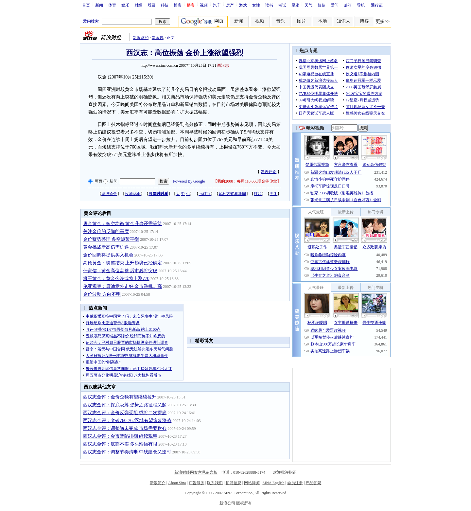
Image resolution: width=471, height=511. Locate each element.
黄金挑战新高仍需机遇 (106, 247)
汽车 (217, 5)
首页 (86, 5)
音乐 (280, 21)
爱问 (335, 5)
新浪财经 (140, 37)
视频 (204, 5)
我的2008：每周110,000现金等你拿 (247, 181)
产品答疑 (313, 483)
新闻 (99, 5)
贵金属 (158, 37)
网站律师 (252, 483)
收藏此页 (133, 193)
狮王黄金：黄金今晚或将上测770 (116, 278)
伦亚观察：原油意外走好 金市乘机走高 (122, 286)
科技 (164, 5)
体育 (112, 5)
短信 (321, 5)
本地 (322, 21)
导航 (361, 5)
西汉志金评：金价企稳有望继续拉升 (119, 397)
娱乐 (125, 5)
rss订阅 (205, 193)
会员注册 (295, 483)
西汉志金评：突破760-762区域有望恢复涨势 (127, 420)
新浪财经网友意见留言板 (196, 472)
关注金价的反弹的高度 (106, 231)
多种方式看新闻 (232, 193)
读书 (269, 5)
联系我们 (215, 483)
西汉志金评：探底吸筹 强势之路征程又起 (125, 404)
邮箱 (348, 5)
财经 (138, 5)
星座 (295, 5)
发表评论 (268, 171)
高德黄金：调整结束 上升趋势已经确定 (122, 262)
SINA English (273, 483)
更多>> (382, 21)
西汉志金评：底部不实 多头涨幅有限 (120, 444)
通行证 (377, 5)
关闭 (273, 193)
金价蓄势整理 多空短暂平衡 (111, 239)
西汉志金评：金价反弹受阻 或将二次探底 (125, 412)
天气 (308, 5)
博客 (178, 5)
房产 (230, 5)
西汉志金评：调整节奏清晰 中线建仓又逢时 (127, 451)
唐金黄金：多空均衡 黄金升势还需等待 (122, 223)
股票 (151, 5)
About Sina (177, 483)
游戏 (243, 5)
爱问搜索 (91, 21)
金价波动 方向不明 (102, 294)
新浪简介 (158, 483)
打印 (258, 193)
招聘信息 (233, 483)
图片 (301, 21)
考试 (282, 5)
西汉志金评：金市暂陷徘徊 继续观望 (120, 436)
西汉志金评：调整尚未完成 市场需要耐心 (125, 428)
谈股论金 (109, 193)
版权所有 (244, 503)
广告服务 (196, 483)
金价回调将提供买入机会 (108, 255)
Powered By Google (189, 181)
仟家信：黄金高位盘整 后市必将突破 (120, 270)
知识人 (343, 21)
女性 (256, 5)
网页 (98, 181)
